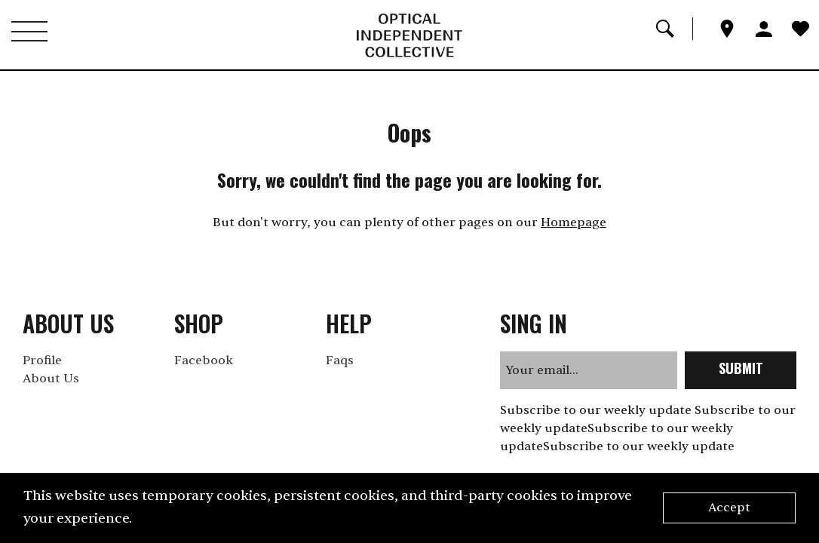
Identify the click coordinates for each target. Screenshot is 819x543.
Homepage (573, 222)
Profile (42, 360)
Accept (729, 507)
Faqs (340, 360)
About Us (51, 378)
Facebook (203, 360)
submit (741, 368)
